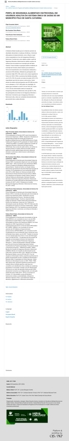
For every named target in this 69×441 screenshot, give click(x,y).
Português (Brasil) (10, 314)
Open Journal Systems (11, 287)
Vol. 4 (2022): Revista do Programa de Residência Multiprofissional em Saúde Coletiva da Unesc (29, 8)
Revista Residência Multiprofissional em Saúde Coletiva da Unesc (24, 1)
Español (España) (10, 317)
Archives (13, 6)
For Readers (9, 296)
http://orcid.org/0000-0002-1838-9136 (13, 27)
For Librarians (9, 301)
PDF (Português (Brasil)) (50, 57)
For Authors (8, 299)
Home (7, 6)
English (7, 312)
